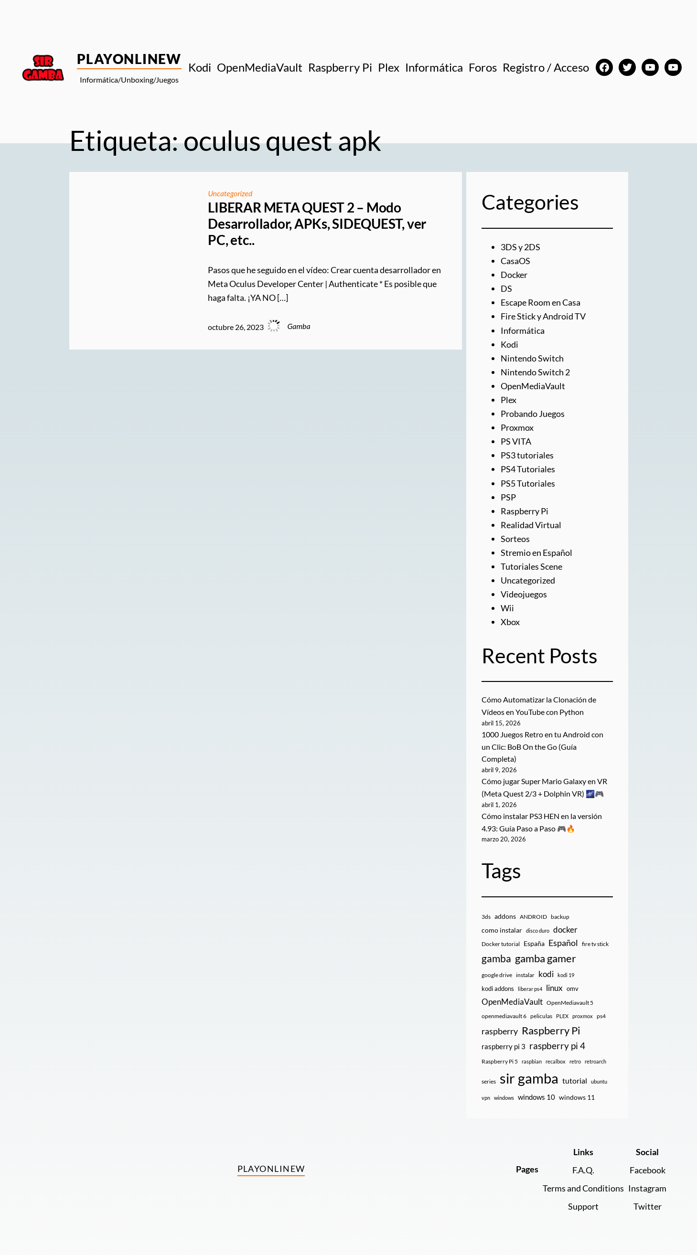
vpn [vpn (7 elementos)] (486, 1092)
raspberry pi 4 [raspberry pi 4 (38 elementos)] (557, 1040)
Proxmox (517, 425)
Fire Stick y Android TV (543, 315)
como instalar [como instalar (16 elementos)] (502, 925)
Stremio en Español (536, 549)
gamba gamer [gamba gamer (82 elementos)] (545, 953)
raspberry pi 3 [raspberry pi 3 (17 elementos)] (503, 1041)
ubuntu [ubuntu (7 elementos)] (599, 1076)
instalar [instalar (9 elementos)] (525, 969)
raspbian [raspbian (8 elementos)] (532, 1056)
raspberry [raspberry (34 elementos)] (500, 1026)
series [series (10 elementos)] (489, 1076)
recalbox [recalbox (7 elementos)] (556, 1056)
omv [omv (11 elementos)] (573, 983)
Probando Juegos (533, 412)
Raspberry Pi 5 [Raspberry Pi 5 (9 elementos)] (500, 1056)
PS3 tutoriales (527, 453)
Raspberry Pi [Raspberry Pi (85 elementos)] (551, 1025)
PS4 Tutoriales (528, 467)
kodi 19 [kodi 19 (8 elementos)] (566, 970)
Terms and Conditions (583, 1183)
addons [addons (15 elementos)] (505, 911)
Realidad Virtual (531, 522)
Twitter (647, 1201)
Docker (514, 274)
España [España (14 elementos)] (534, 938)
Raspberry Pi (524, 508)
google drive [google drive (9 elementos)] (497, 969)
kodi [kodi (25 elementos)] (546, 969)
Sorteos (515, 536)
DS (506, 288)
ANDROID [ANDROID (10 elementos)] (533, 911)
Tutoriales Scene (531, 563)
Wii (507, 604)
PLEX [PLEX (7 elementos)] (562, 1011)
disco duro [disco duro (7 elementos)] (537, 925)
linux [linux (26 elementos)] (554, 983)
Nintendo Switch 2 (535, 370)
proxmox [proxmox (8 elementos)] (582, 1011)
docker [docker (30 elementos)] (565, 924)
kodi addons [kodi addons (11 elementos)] (498, 983)
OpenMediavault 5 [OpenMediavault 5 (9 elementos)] (570, 997)
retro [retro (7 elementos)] (575, 1056)
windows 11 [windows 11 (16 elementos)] (577, 1092)
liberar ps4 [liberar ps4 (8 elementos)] (530, 983)
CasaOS (515, 260)
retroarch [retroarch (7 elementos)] (595, 1056)
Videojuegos (524, 590)
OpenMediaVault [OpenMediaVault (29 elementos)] (512, 996)
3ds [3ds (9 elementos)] (486, 911)
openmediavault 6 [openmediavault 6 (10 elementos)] (504, 1010)
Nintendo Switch (532, 356)
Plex (508, 398)
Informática (523, 329)
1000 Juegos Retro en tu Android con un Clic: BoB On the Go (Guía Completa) (542, 742)
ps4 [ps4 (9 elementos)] (601, 1010)
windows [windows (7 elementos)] (504, 1092)
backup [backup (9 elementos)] (560, 911)
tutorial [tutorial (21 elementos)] (574, 1075)
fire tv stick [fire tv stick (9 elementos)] (595, 938)
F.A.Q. (583, 1164)
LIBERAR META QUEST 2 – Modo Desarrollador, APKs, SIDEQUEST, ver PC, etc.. (317, 223)
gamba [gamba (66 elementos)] (496, 953)
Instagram (647, 1183)
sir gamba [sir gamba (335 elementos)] (529, 1072)
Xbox (510, 618)
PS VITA (516, 439)
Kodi (509, 343)
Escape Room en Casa (540, 302)
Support (583, 1201)
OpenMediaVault (533, 384)
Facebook (647, 1164)
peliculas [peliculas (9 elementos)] (541, 1010)
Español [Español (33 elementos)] (563, 937)
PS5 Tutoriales (528, 481)
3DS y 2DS (520, 247)
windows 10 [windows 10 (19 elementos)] (536, 1091)
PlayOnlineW (129, 59)
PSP (508, 494)
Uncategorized (230, 193)
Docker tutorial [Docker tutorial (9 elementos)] (501, 938)
